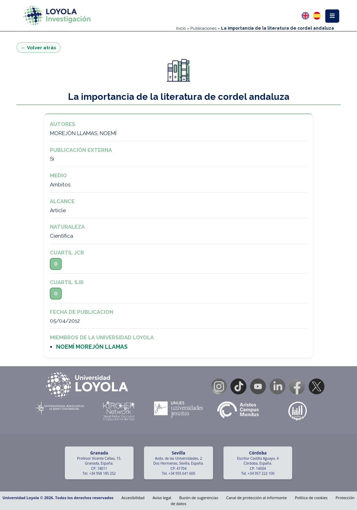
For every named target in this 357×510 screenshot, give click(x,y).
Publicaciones (203, 28)
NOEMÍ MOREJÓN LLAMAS (92, 346)
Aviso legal (161, 497)
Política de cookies (311, 497)
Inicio (181, 28)
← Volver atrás (38, 47)
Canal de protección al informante (256, 497)
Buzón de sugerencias (198, 497)
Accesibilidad (132, 497)
